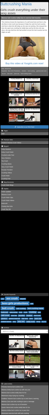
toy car (4, 73)
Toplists (5, 188)
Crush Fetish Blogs (7, 185)
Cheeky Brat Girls (7, 206)
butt (32, 303)
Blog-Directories (8, 182)
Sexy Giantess (6, 158)
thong (38, 321)
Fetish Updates (6, 191)
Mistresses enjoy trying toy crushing (13, 395)
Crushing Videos (7, 173)
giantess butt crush (41, 71)
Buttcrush (4, 203)
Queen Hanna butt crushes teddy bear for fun (16, 407)
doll (39, 312)
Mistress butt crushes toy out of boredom (14, 404)
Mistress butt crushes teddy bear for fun (14, 392)
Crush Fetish (5, 175)
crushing (32, 312)
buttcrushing (13, 312)
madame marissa (6, 321)
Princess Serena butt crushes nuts (12, 387)
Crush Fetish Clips (7, 197)
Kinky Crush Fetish (7, 152)
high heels (25, 318)
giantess (4, 318)
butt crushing (31, 71)
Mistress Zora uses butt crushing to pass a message (18, 401)
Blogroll (5, 146)
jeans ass (16, 73)
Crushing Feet (6, 178)
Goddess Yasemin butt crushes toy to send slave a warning (20, 398)
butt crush (8, 308)
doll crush (5, 315)
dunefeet (22, 315)
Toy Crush (5, 161)
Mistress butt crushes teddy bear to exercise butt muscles (21, 18)
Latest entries (7, 384)
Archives (5, 328)
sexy (14, 321)
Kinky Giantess (6, 149)
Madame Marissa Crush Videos (11, 143)
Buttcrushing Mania (16, 4)
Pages (5, 131)
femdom (24, 71)
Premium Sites (7, 140)
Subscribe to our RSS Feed (24, 127)
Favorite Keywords (8, 294)
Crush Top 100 (6, 209)
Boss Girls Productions (14, 71)
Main (3, 133)
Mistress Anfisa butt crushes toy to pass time (15, 410)
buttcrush (4, 312)
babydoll (22, 299)
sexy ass (21, 321)
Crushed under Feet (8, 155)
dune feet (14, 315)
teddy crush (31, 321)
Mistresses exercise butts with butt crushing (15, 413)
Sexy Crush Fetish (7, 167)
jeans (31, 318)
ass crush (9, 73)
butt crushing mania (26, 73)
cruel (20, 312)
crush (25, 312)
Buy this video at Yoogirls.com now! (24, 63)
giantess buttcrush (14, 318)
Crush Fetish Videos (8, 200)
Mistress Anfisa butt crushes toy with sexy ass (16, 390)
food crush (37, 315)
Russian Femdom (7, 170)
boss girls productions (15, 303)
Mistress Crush (6, 194)
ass (2, 299)
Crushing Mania (6, 164)
